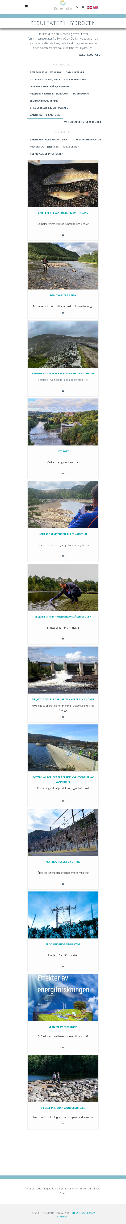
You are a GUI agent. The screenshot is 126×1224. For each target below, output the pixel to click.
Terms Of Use (79, 1213)
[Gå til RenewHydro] (62, 5)
